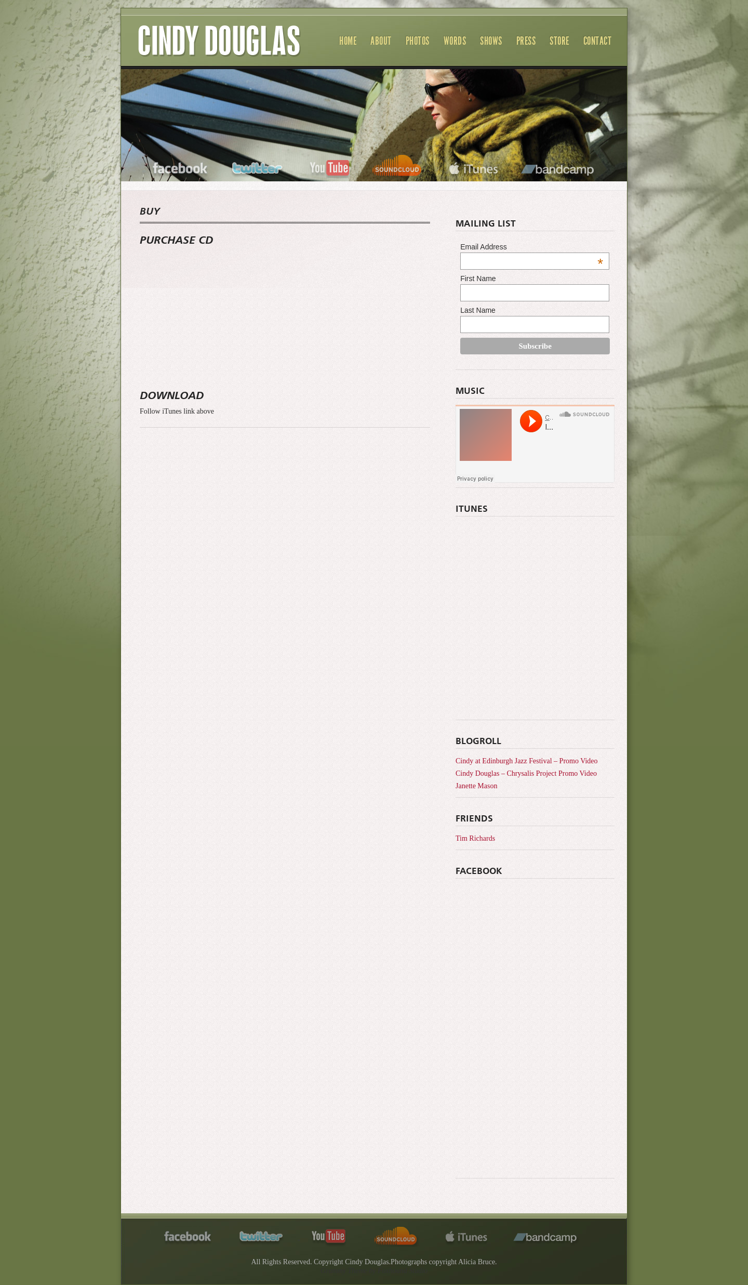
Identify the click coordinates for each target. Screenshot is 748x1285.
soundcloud (398, 166)
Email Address (531, 247)
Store (559, 40)
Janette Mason (476, 786)
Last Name (478, 310)
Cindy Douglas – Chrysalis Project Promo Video (526, 773)
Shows (491, 40)
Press (526, 40)
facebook (180, 166)
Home (347, 40)
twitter (258, 166)
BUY (150, 212)
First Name (478, 278)
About (381, 40)
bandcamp (558, 166)
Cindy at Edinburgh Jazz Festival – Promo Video (527, 761)
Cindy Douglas (219, 52)
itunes (473, 166)
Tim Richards (475, 838)
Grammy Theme (343, 1271)
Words (455, 40)
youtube (329, 166)
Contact (597, 40)
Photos (418, 40)
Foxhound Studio (403, 1271)
